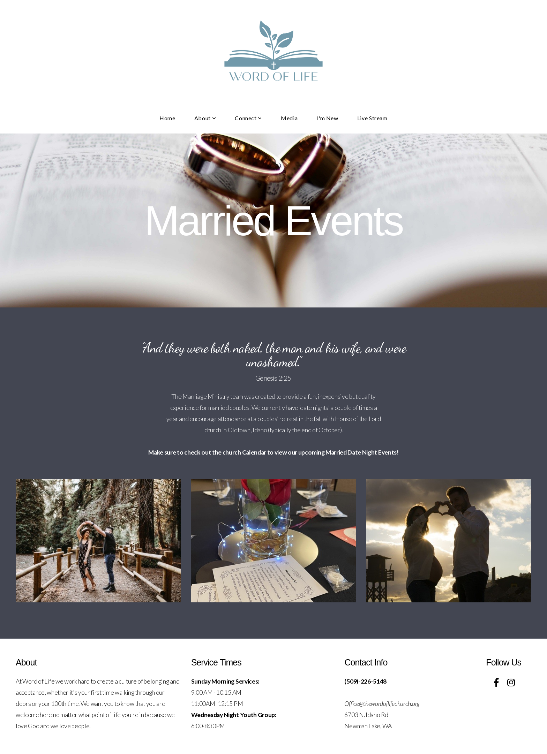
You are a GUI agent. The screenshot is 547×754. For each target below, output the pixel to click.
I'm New (327, 118)
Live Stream (372, 118)
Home (167, 118)
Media (289, 118)
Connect (248, 118)
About (205, 118)
